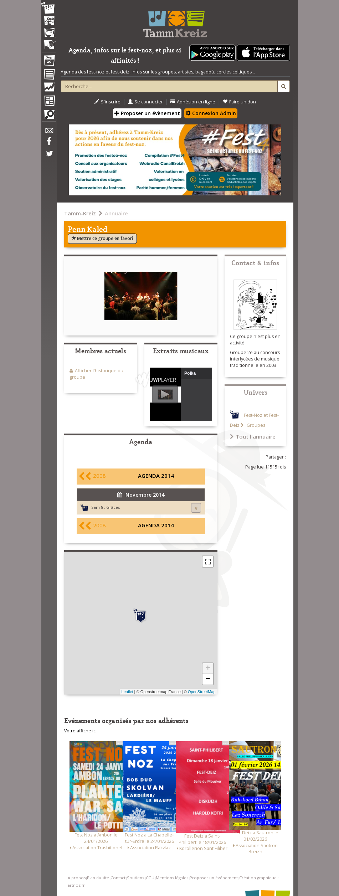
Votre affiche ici (80, 731)
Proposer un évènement (147, 113)
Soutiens (135, 877)
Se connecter (145, 102)
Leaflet (127, 692)
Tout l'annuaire (253, 436)
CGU (150, 877)
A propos (77, 877)
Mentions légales (172, 877)
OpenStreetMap (202, 692)
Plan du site (98, 877)
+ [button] (207, 668)
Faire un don (239, 102)
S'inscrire (107, 102)
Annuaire (116, 213)
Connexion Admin (211, 113)
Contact (118, 877)
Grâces (113, 507)
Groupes (255, 425)
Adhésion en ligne (192, 102)
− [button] (207, 679)
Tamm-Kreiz (80, 213)
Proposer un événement (214, 877)
